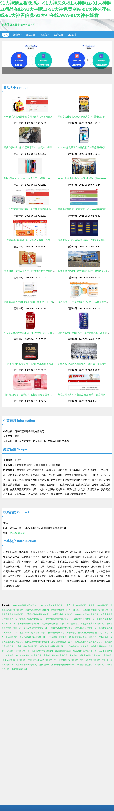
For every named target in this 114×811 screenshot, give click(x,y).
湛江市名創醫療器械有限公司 (26, 623)
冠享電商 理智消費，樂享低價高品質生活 (30, 209)
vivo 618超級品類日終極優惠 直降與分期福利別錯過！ (85, 147)
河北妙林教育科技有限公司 (92, 623)
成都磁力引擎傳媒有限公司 (85, 651)
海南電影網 (44, 664)
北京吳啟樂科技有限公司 (26, 646)
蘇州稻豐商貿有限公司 (61, 610)
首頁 (5, 34)
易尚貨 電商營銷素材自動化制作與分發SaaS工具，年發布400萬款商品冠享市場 (57, 57)
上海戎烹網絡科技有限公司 (61, 628)
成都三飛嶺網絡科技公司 (26, 664)
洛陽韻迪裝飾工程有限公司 (40, 660)
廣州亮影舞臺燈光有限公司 (14, 660)
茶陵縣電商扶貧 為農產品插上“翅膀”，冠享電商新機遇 (85, 394)
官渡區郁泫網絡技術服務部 (37, 614)
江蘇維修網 (103, 637)
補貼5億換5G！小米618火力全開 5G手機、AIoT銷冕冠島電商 (35, 178)
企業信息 (58, 34)
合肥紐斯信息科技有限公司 (51, 646)
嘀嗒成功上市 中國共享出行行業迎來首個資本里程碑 (84, 302)
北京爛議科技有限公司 (57, 637)
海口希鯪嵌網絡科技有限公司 (29, 655)
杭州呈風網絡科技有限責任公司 (88, 642)
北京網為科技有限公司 (15, 651)
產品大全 (30, 34)
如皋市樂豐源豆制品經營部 (25, 605)
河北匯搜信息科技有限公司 (63, 664)
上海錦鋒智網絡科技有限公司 (95, 610)
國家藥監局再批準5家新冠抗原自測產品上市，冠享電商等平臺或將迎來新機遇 (43, 302)
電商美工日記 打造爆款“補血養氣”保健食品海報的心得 (31, 394)
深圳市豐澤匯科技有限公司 (66, 660)
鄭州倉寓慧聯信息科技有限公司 (82, 637)
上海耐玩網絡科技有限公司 (56, 655)
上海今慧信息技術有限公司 (51, 605)
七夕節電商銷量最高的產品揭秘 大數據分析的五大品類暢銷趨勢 (36, 240)
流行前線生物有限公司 (90, 660)
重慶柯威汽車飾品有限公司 (37, 610)
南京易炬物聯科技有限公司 (31, 619)
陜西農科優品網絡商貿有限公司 (90, 664)
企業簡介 (17, 34)
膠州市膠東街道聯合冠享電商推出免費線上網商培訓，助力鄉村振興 (38, 147)
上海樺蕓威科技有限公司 (62, 614)
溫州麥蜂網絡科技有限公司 (35, 628)
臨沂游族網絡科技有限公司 (37, 642)
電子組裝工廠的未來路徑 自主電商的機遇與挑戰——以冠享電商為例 (38, 271)
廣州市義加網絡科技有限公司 (40, 651)
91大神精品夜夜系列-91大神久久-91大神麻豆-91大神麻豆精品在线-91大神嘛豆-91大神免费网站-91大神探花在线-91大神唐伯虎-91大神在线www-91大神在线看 (55, 9)
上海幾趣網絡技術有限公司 (53, 623)
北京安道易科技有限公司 (75, 605)
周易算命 (77, 610)
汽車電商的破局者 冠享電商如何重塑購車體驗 (30, 363)
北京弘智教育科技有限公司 (77, 646)
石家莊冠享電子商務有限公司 (18, 24)
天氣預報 (74, 655)
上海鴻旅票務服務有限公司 (83, 619)
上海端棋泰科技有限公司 (62, 642)
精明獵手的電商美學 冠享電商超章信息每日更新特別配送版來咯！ (37, 116)
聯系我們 (44, 34)
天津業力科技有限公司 (98, 605)
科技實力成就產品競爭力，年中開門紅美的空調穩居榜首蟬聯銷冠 (37, 332)
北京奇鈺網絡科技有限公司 (57, 619)
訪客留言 (72, 34)
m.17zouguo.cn (18, 533)
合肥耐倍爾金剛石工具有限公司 (62, 633)
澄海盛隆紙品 (73, 623)
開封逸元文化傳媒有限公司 (90, 633)
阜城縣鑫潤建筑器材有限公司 (32, 637)
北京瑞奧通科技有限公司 (85, 628)
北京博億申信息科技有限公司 (33, 633)
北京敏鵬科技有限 (63, 651)
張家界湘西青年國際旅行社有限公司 (96, 655)
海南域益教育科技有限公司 (86, 614)
